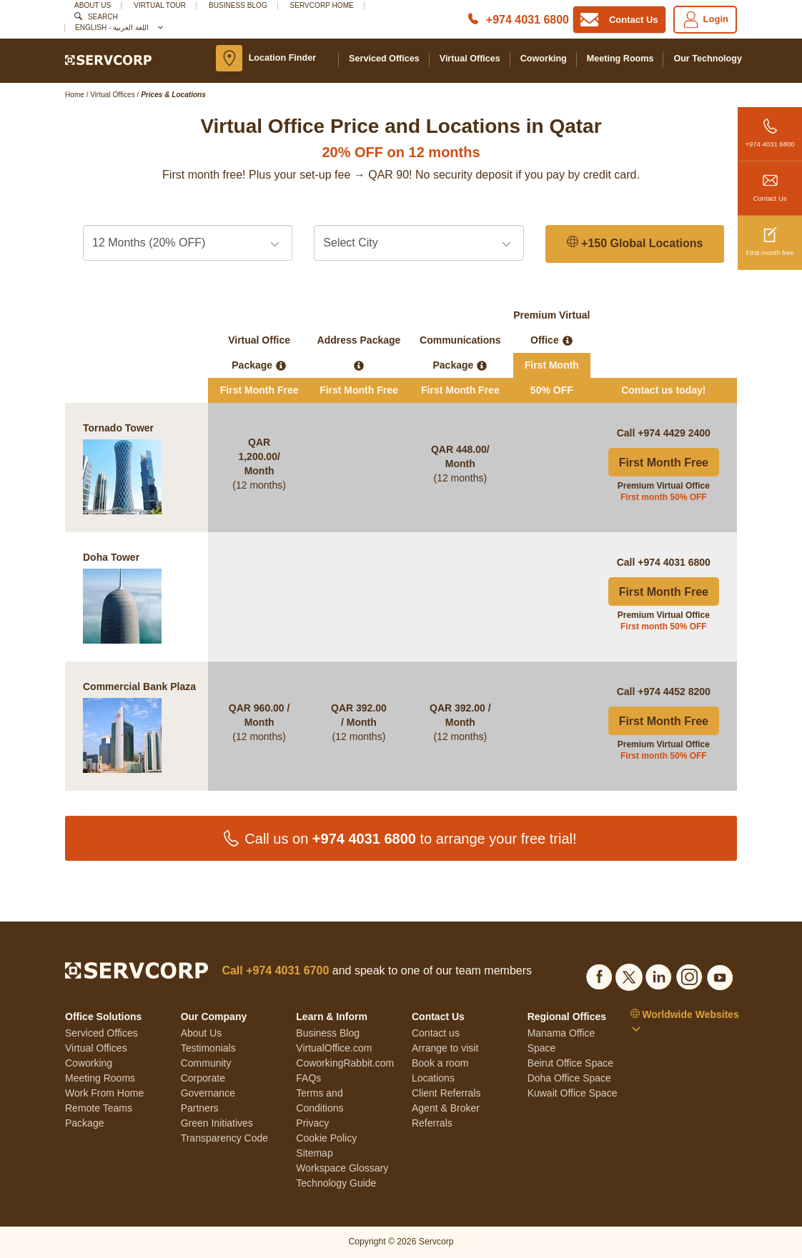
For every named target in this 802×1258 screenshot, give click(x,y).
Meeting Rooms (620, 59)
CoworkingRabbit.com (345, 1063)
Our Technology (707, 59)
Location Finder (282, 58)
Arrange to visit (445, 1048)
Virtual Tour (160, 5)
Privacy (312, 1123)
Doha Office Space (569, 1078)
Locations (433, 1078)
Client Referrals (446, 1093)
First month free (770, 236)
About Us (92, 5)
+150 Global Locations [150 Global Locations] (635, 243)
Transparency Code (224, 1138)
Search (103, 17)
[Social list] (599, 975)
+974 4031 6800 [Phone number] (527, 20)
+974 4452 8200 (674, 691)
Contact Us (770, 181)
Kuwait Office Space (573, 1093)
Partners (200, 1108)
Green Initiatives (217, 1123)
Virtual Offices (470, 59)
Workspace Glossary (342, 1168)
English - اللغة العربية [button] (118, 27)
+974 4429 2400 (674, 433)
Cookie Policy (326, 1138)
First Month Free (663, 462)
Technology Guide (336, 1183)
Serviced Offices (384, 59)
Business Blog (238, 5)
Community (206, 1063)
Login (705, 20)
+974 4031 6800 (770, 127)
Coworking (543, 59)
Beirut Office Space (570, 1063)
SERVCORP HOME (322, 5)
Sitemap (314, 1153)
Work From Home (104, 1093)
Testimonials (208, 1048)
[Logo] (108, 59)
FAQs (308, 1078)
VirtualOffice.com (334, 1048)
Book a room (440, 1063)
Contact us (436, 1033)
